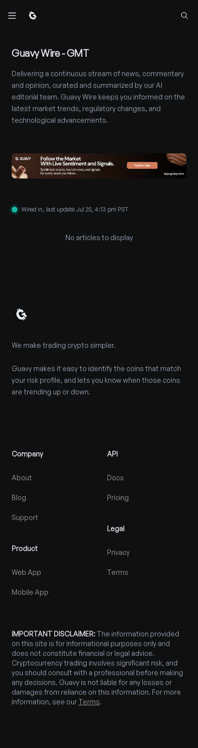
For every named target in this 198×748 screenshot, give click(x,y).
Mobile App (30, 592)
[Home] (33, 15)
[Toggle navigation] (12, 15)
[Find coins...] (184, 15)
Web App (26, 572)
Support (25, 517)
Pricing (118, 497)
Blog (19, 497)
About (22, 477)
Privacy (118, 552)
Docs (115, 477)
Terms (117, 572)
